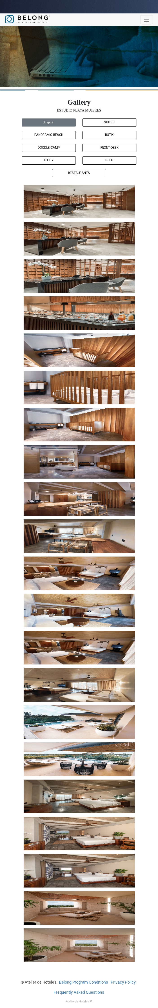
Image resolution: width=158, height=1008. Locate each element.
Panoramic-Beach (48, 135)
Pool (109, 160)
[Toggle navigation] (146, 19)
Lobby (48, 160)
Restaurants (79, 173)
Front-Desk (109, 147)
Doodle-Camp (49, 147)
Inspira (48, 122)
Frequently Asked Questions (79, 992)
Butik (109, 135)
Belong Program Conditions (83, 982)
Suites (109, 122)
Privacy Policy (123, 982)
